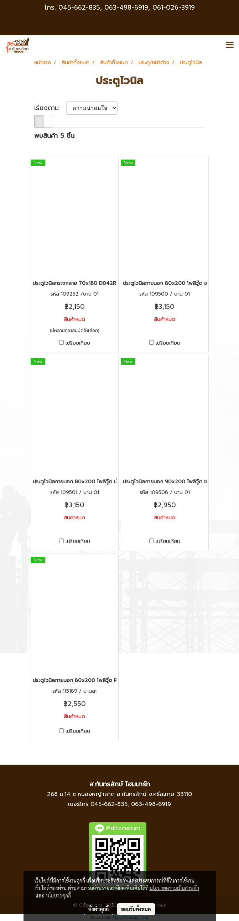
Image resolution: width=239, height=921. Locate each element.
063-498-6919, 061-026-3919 (149, 7)
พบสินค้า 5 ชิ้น (54, 136)
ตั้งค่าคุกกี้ (98, 909)
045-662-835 (79, 7)
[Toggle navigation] (230, 45)
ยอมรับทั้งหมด (136, 909)
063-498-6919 (151, 804)
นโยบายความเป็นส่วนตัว (174, 888)
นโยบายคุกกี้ (58, 895)
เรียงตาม (50, 108)
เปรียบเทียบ (78, 343)
